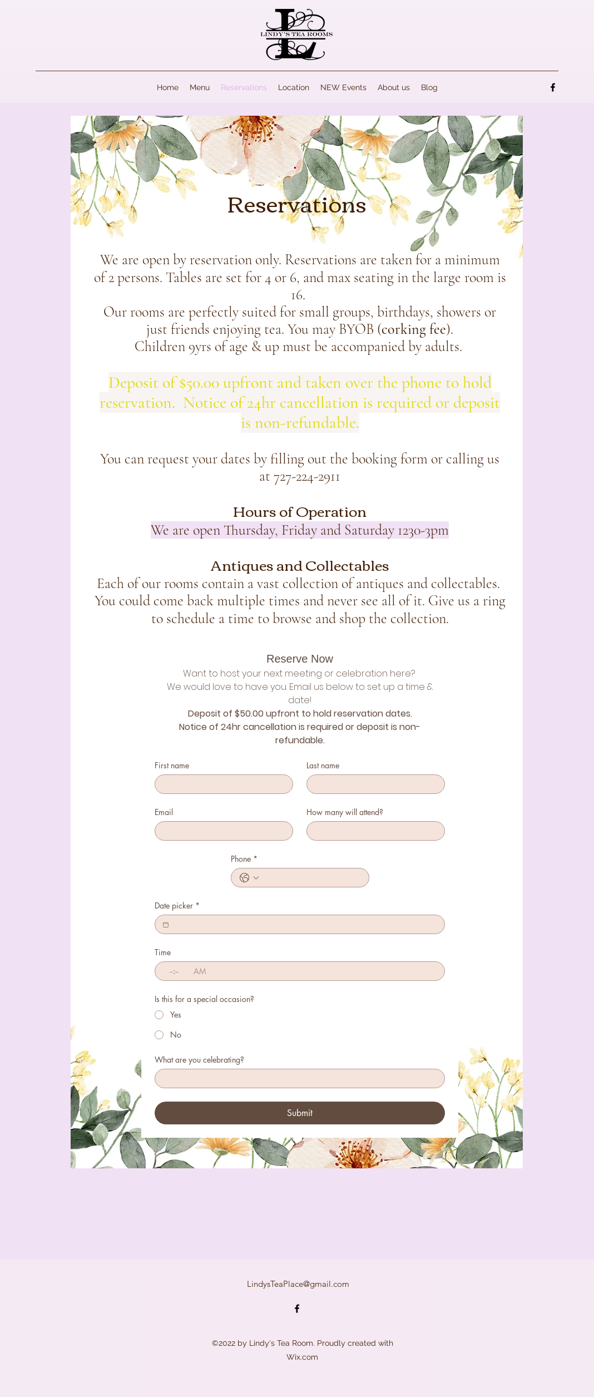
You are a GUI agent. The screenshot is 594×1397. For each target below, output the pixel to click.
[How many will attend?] (372, 831)
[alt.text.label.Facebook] (552, 87)
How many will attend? (344, 812)
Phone (244, 858)
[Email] (220, 831)
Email (164, 812)
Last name (322, 765)
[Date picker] (166, 925)
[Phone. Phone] (311, 877)
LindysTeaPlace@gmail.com (298, 1283)
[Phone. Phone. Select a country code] (249, 878)
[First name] (220, 784)
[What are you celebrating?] (296, 1078)
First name (172, 765)
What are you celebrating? (199, 1059)
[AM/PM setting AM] (202, 971)
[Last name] (372, 784)
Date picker (177, 905)
